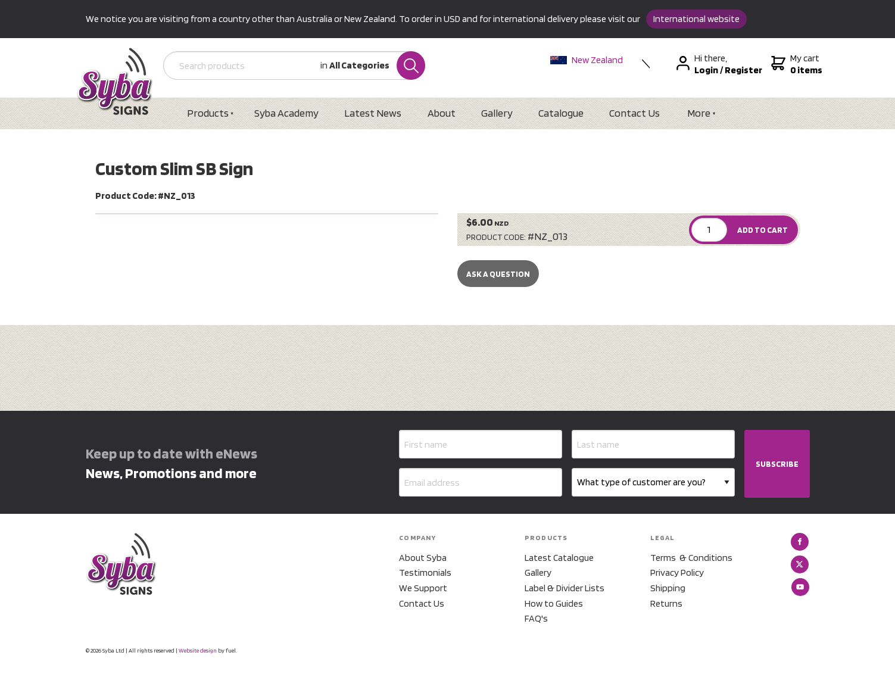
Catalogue (561, 113)
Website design (198, 650)
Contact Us (634, 113)
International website (696, 18)
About (442, 113)
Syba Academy (286, 113)
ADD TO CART (762, 230)
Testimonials (425, 572)
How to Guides (554, 603)
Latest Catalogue (559, 557)
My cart (795, 64)
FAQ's (536, 618)
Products (208, 113)
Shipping (667, 588)
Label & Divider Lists (564, 588)
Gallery (497, 113)
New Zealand (586, 59)
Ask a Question (498, 274)
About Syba (423, 557)
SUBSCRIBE (777, 464)
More (698, 113)
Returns (666, 603)
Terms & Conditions (691, 557)
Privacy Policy (677, 572)
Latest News (372, 113)
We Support (423, 588)
